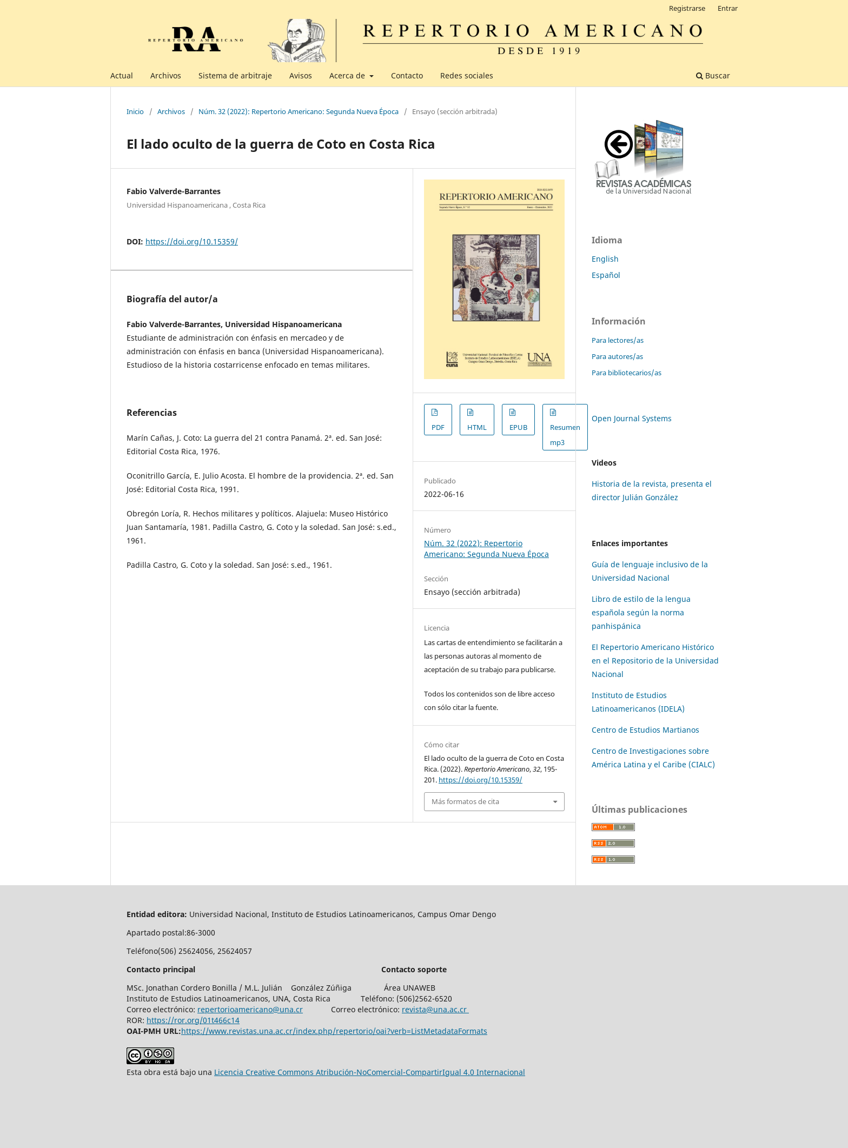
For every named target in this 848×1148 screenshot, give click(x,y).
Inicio (135, 111)
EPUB (518, 427)
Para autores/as (617, 356)
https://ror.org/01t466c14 (193, 1020)
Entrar (728, 8)
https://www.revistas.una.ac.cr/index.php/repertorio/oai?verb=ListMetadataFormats (334, 1031)
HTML (477, 427)
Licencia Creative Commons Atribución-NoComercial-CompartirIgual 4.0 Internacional (369, 1072)
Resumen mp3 (565, 434)
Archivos (165, 75)
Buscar (713, 75)
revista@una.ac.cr (435, 1009)
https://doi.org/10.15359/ (191, 241)
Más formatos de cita (465, 801)
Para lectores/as (618, 340)
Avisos (300, 75)
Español (606, 275)
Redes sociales (466, 75)
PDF (438, 427)
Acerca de (348, 75)
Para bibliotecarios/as (626, 372)
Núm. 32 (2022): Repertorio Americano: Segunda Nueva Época (298, 111)
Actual (121, 75)
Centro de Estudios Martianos (645, 730)
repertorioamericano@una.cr (250, 1009)
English (605, 259)
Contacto (407, 75)
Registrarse (687, 8)
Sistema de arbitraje (235, 75)
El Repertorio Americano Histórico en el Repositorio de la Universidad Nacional (655, 660)
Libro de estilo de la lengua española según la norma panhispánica (641, 612)
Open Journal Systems (632, 418)
